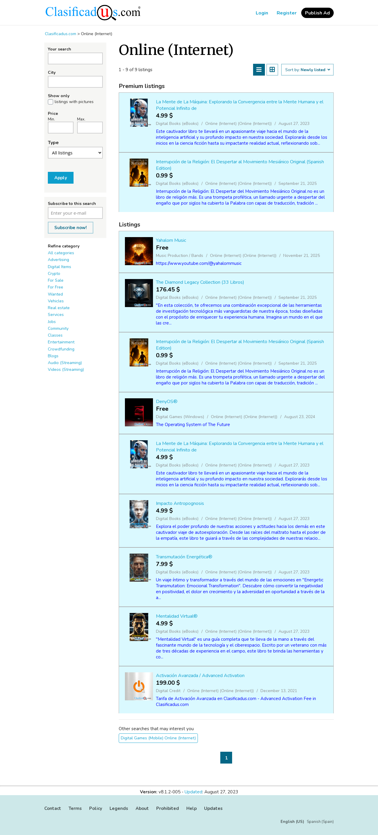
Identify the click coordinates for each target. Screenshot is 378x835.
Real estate (59, 308)
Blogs (53, 356)
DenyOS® (166, 401)
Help (191, 808)
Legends (119, 808)
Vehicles (56, 301)
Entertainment (61, 342)
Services (56, 314)
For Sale (55, 280)
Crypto (54, 273)
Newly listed (315, 70)
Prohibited (167, 808)
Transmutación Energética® (184, 557)
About (142, 808)
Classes (55, 335)
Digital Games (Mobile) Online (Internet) (158, 738)
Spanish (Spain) (320, 821)
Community (58, 328)
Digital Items (59, 267)
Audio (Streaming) (65, 363)
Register (286, 13)
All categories (61, 253)
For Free (55, 287)
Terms (75, 808)
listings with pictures (74, 102)
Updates (213, 808)
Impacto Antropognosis (180, 503)
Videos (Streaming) (66, 369)
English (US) (292, 821)
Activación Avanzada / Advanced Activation (200, 675)
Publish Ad (317, 13)
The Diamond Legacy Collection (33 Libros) (200, 282)
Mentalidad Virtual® (177, 616)
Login (262, 13)
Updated (193, 792)
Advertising (58, 259)
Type (53, 142)
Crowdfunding (61, 349)
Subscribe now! (70, 228)
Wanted (55, 294)
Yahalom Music (171, 240)
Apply (60, 178)
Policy (95, 808)
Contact (52, 808)
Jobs (52, 321)
